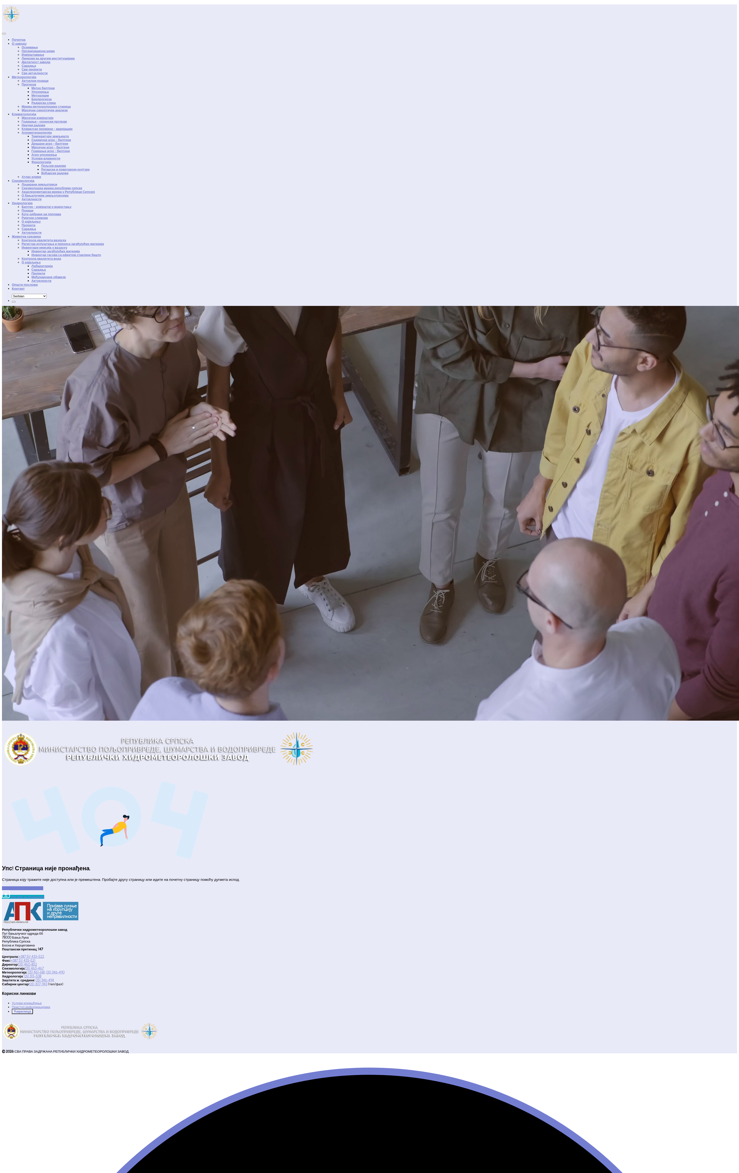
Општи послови (25, 284)
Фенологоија (41, 162)
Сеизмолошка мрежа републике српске (52, 188)
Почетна (18, 40)
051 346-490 (55, 972)
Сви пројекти (32, 69)
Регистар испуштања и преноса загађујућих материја (63, 244)
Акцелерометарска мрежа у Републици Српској (58, 192)
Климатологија (24, 114)
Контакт (18, 288)
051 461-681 (36, 972)
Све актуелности (35, 73)
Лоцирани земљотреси (39, 184)
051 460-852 (27, 964)
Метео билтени (43, 88)
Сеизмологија (23, 181)
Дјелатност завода (36, 62)
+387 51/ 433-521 (23, 960)
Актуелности (32, 199)
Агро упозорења (44, 155)
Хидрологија (22, 203)
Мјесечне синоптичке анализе (45, 110)
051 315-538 (32, 976)
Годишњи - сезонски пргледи (44, 121)
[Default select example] (29, 296)
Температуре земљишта (50, 136)
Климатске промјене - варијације (47, 129)
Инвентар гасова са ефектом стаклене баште (66, 255)
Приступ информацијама (31, 1007)
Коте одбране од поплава (41, 214)
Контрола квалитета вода (41, 258)
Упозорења (40, 92)
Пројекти (28, 225)
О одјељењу (31, 221)
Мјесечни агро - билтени (50, 147)
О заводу (19, 43)
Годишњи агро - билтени (50, 151)
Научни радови (33, 125)
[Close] (4, 33)
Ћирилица (22, 1011)
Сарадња (29, 66)
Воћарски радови (55, 173)
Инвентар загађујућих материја (55, 251)
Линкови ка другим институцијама (48, 58)
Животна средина (26, 236)
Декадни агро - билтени (49, 143)
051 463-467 (34, 968)
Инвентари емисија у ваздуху (44, 247)
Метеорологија (24, 77)
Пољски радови (53, 166)
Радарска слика (43, 103)
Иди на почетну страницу (22, 888)
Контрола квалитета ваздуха (44, 240)
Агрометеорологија (37, 132)
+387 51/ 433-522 (31, 956)
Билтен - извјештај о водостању (46, 207)
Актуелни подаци (35, 81)
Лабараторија (42, 266)
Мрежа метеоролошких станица (46, 106)
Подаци (27, 210)
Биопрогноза (41, 99)
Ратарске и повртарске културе (65, 169)
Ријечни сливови (35, 218)
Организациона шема (38, 51)
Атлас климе (31, 177)
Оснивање (30, 47)
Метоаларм (40, 95)
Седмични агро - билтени (51, 140)
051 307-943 (38, 984)
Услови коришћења (27, 1003)
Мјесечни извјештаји (37, 118)
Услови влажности (45, 158)
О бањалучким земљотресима (45, 195)
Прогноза (29, 84)
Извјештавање (33, 55)
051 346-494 (45, 980)
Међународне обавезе (48, 277)
